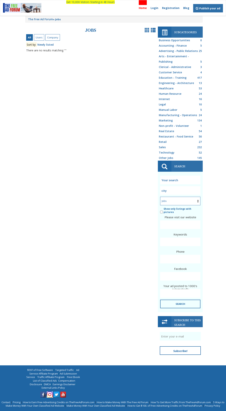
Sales (181, 147)
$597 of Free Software (40, 370)
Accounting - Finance (181, 45)
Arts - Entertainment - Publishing (181, 59)
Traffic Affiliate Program (51, 377)
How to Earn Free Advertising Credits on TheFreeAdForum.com (58, 402)
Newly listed (45, 44)
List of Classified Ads (45, 380)
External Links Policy (53, 387)
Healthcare (181, 88)
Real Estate (181, 131)
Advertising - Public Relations (181, 51)
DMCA (47, 384)
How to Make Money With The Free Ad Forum (122, 402)
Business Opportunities (181, 40)
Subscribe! (180, 351)
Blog (186, 8)
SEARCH (180, 304)
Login (154, 8)
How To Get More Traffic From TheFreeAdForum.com (181, 402)
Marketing (181, 120)
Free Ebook (73, 377)
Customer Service (181, 72)
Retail (181, 142)
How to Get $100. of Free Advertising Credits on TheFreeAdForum (165, 405)
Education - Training (181, 77)
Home (143, 8)
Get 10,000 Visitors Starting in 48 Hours (90, 2)
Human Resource (181, 93)
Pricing (16, 402)
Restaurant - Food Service (181, 136)
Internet (181, 99)
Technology (181, 152)
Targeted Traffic (64, 370)
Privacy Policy (212, 405)
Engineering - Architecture (181, 83)
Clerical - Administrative (181, 67)
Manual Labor (181, 109)
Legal (181, 104)
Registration (170, 8)
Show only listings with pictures (175, 210)
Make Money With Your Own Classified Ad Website (96, 405)
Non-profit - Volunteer (181, 126)
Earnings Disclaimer (64, 384)
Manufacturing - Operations (181, 115)
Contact (6, 402)
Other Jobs (181, 158)
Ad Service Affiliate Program (54, 371)
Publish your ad (208, 8)
